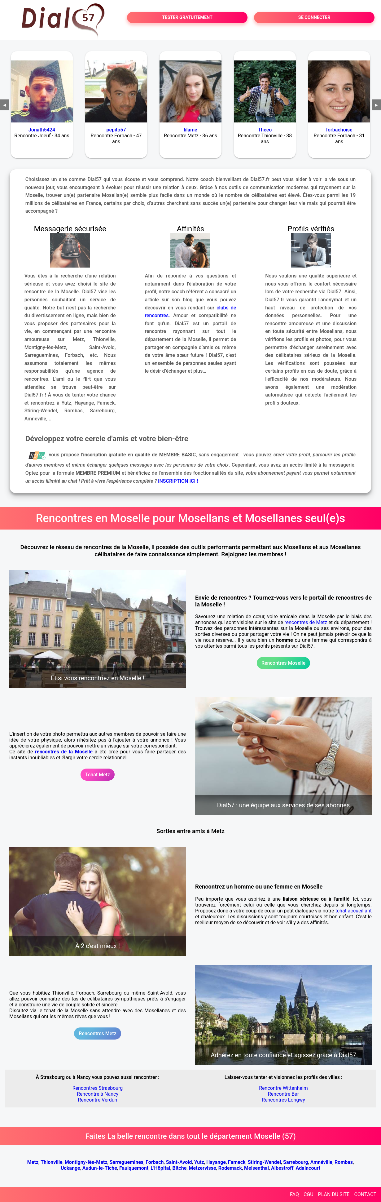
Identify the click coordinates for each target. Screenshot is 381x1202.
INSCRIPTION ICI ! (178, 481)
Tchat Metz (97, 775)
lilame (190, 130)
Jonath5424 (41, 130)
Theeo (265, 130)
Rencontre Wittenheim (283, 1088)
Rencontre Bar (283, 1094)
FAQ (294, 1194)
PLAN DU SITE (334, 1194)
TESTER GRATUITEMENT (187, 17)
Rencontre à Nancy (97, 1094)
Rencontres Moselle (283, 663)
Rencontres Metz (97, 1033)
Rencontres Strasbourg (97, 1088)
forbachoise (339, 130)
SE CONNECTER (314, 17)
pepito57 (116, 130)
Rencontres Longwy (283, 1100)
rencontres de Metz (305, 622)
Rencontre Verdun (97, 1100)
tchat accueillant (353, 911)
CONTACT (365, 1194)
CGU (308, 1194)
